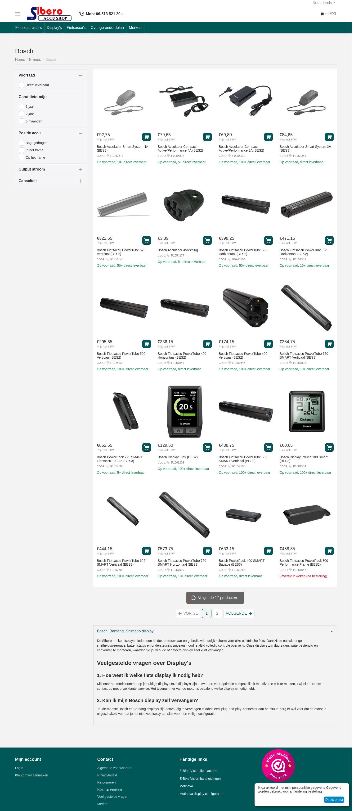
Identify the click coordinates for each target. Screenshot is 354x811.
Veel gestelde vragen (112, 796)
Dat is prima (334, 800)
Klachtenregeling (109, 789)
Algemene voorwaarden (114, 768)
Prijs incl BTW (105, 139)
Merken (102, 804)
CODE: (101, 155)
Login (19, 768)
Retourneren (106, 782)
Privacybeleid (107, 775)
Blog (332, 13)
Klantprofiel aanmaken (31, 775)
